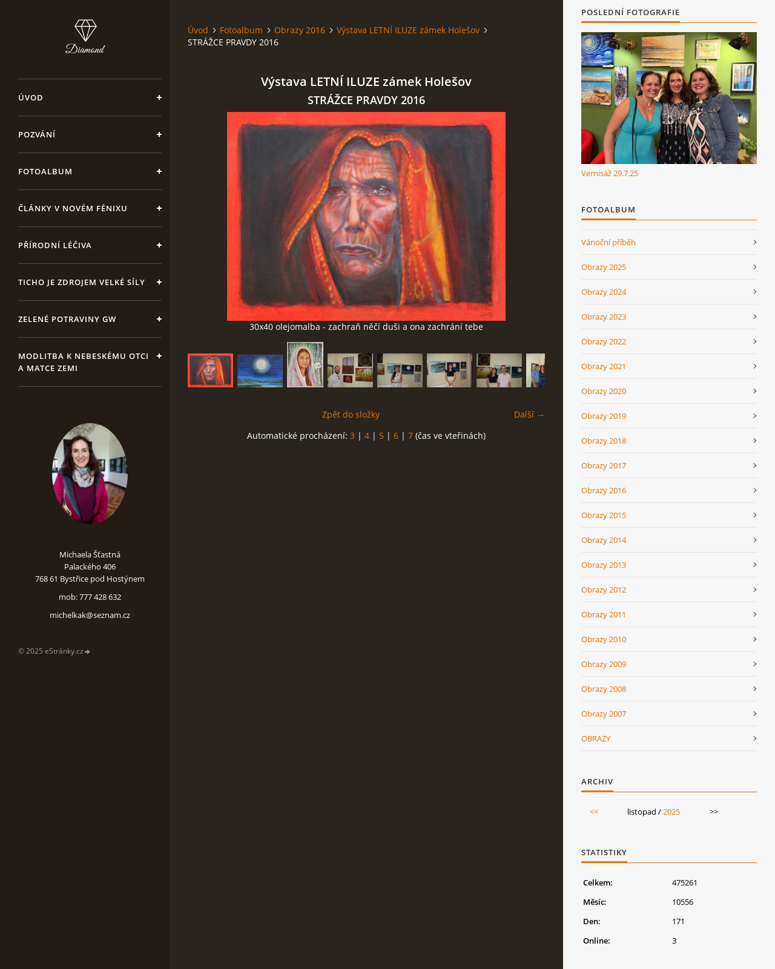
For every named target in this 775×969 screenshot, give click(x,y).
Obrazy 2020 (603, 391)
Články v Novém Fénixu (73, 208)
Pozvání (37, 134)
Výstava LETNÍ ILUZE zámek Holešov (408, 30)
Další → (529, 414)
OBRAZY (595, 738)
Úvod (31, 97)
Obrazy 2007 (603, 713)
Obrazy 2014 (603, 539)
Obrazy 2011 (603, 614)
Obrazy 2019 (603, 415)
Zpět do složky (351, 414)
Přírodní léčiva (55, 245)
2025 (671, 811)
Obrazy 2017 (603, 465)
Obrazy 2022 (603, 341)
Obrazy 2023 (603, 316)
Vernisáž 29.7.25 (609, 173)
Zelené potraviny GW (67, 319)
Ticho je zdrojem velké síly (81, 282)
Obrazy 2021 (603, 366)
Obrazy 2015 (603, 515)
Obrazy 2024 (603, 291)
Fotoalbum (45, 171)
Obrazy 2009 (603, 664)
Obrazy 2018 (603, 440)
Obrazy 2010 (603, 639)
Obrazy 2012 (603, 589)
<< (594, 811)
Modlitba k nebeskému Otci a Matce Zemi (83, 361)
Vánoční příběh (608, 242)
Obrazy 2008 (603, 688)
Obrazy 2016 (299, 30)
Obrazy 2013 (603, 564)
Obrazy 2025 (603, 266)
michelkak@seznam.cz (90, 614)
